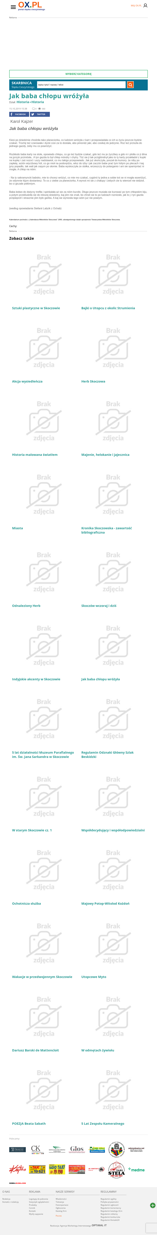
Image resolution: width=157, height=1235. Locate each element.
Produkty (33, 1205)
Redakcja (6, 1199)
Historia (23, 102)
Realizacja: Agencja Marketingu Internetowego (78, 1225)
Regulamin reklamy (109, 1214)
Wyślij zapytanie (36, 1214)
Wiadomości (61, 1199)
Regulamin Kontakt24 (110, 1220)
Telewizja (60, 1202)
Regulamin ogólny (108, 1199)
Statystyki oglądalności (39, 1202)
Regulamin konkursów (110, 1217)
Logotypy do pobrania (38, 1199)
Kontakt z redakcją (10, 1202)
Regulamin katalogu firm (111, 1211)
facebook (18, 114)
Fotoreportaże (62, 1205)
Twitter (38, 114)
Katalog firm (61, 1211)
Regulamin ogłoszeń (109, 1205)
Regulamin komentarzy (111, 1208)
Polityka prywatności (110, 1202)
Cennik (32, 1208)
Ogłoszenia (61, 1208)
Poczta (59, 1215)
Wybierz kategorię (78, 74)
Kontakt (32, 1211)
